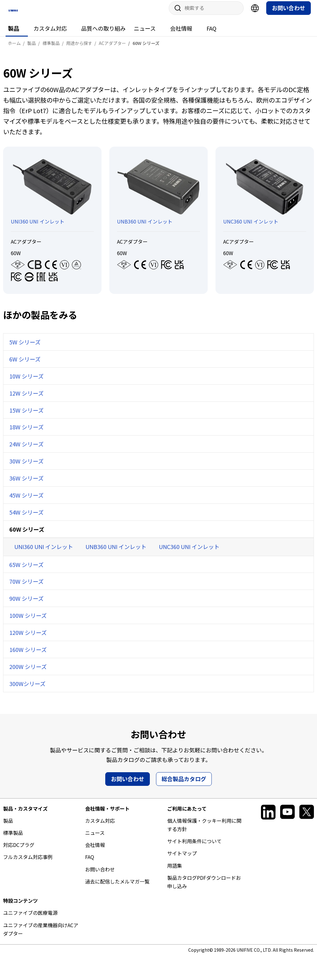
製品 (13, 33)
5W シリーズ (25, 347)
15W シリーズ (26, 415)
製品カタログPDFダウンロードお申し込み (204, 886)
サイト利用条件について (194, 846)
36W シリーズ (26, 483)
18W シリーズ (26, 432)
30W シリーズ (26, 466)
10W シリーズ (26, 381)
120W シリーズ (28, 637)
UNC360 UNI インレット (189, 551)
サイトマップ (182, 858)
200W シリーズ (28, 671)
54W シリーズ (26, 517)
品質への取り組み (103, 33)
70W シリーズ (26, 586)
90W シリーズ (26, 603)
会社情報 (181, 33)
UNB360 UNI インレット (115, 551)
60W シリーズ (26, 534)
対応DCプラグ (18, 849)
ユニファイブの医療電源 (30, 917)
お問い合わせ (288, 13)
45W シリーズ (26, 500)
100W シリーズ (28, 620)
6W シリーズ (25, 364)
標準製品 (13, 837)
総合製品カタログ (184, 783)
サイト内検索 (175, 13)
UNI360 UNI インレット (43, 551)
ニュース (145, 33)
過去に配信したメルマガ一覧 (117, 886)
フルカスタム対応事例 (28, 862)
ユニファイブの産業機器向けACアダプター (40, 934)
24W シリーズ (26, 449)
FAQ (211, 33)
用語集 (174, 870)
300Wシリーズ (27, 688)
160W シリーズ (28, 654)
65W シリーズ (26, 569)
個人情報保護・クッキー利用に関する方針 (204, 829)
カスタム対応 (50, 33)
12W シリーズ (26, 398)
